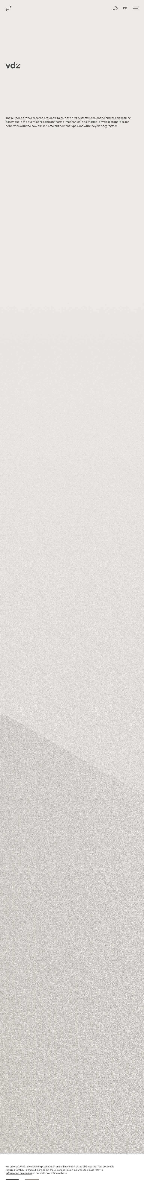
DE (125, 8)
